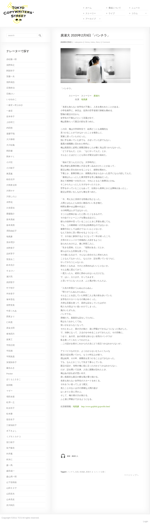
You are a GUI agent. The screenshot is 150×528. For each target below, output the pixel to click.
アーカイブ (92, 19)
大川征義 (10, 145)
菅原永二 (10, 259)
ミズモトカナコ (13, 436)
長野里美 (10, 305)
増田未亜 (10, 396)
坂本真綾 (10, 219)
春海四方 (10, 334)
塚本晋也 (10, 299)
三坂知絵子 (11, 425)
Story (98, 42)
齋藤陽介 (10, 214)
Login (145, 521)
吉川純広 (10, 505)
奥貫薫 (9, 173)
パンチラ (70, 472)
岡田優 (9, 151)
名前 (77, 472)
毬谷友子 (10, 419)
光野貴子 (10, 248)
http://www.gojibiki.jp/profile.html (95, 406)
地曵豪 (84, 99)
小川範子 (10, 168)
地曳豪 (82, 472)
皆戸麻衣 (10, 448)
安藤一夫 (10, 76)
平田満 (9, 351)
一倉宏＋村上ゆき (14, 105)
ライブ (112, 13)
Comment (106, 42)
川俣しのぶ (11, 196)
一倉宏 (9, 111)
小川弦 (9, 162)
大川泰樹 (10, 139)
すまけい (10, 271)
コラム (139, 13)
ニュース (136, 8)
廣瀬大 (97, 96)
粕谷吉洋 (10, 179)
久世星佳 (10, 208)
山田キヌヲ (11, 488)
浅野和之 (10, 65)
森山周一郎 (11, 476)
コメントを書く (100, 472)
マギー (9, 391)
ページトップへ (131, 475)
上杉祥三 (10, 122)
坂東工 (9, 339)
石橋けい (10, 93)
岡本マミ (10, 156)
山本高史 (10, 499)
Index (93, 42)
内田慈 (9, 128)
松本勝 (9, 414)
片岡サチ (10, 191)
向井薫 (9, 453)
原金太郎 (10, 328)
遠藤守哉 (10, 133)
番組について (115, 8)
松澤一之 (10, 402)
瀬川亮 (9, 276)
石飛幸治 (10, 88)
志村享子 (10, 253)
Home (87, 42)
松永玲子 (10, 408)
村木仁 (9, 459)
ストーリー (90, 13)
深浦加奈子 (11, 362)
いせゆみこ (11, 99)
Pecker (9, 373)
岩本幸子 (10, 116)
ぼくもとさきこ (13, 379)
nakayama (78, 42)
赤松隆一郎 (11, 59)
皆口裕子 (10, 442)
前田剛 (9, 385)
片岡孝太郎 (11, 185)
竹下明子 (10, 288)
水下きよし (11, 431)
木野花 (9, 202)
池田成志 (10, 82)
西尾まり (10, 316)
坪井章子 (10, 294)
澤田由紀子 (11, 231)
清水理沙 (10, 242)
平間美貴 (10, 356)
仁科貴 (9, 322)
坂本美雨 (10, 225)
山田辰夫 (10, 494)
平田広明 (10, 345)
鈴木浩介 (10, 265)
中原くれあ (11, 311)
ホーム (88, 8)
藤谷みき (10, 368)
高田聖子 (10, 282)
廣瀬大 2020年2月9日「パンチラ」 (85, 35)
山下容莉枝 (11, 482)
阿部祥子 (10, 71)
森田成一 (10, 471)
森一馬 (9, 465)
